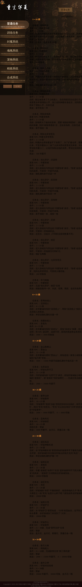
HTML (33, 586)
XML (36, 586)
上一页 (18, 86)
